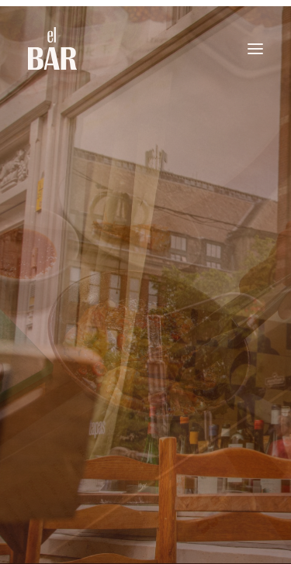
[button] (255, 48)
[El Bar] (52, 48)
